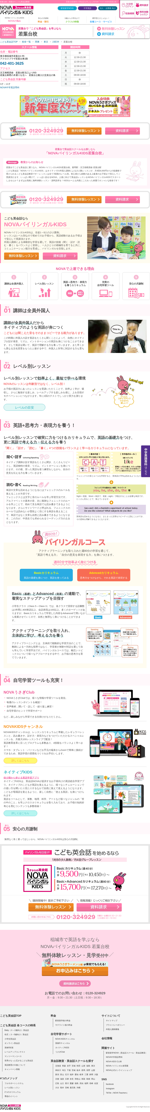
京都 (57, 1079)
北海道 (58, 1066)
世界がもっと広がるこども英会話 (19, 1060)
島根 (88, 1079)
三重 (86, 1074)
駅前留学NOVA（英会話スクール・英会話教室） (126, 1053)
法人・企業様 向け (107, 8)
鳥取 (83, 1079)
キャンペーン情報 (12, 1069)
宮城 (73, 1066)
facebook (110, 1084)
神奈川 (58, 1070)
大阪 (96, 1074)
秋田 (78, 1066)
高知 (81, 1083)
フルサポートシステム (14, 1083)
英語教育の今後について (15, 1065)
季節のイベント (11, 1096)
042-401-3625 (12, 63)
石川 (67, 1074)
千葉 (69, 1070)
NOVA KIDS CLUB (114, 1061)
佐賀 (96, 1083)
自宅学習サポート (61, 1034)
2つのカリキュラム (13, 1092)
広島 (57, 1083)
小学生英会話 (10, 1039)
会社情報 (107, 1038)
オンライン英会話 (12, 1043)
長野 (88, 1070)
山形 (83, 1066)
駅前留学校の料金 (62, 1020)
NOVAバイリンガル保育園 (117, 1066)
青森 (64, 1066)
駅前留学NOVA (67, 8)
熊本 (62, 1088)
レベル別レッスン (12, 1088)
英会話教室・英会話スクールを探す (72, 1060)
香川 (67, 1083)
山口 (62, 1083)
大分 (57, 1088)
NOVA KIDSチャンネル (65, 1039)
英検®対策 (9, 1048)
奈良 (72, 1079)
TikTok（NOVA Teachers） (117, 1093)
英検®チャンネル (62, 1043)
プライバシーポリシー (115, 1025)
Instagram (110, 1088)
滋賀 (62, 1079)
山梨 (93, 1070)
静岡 (91, 1074)
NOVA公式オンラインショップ (119, 1070)
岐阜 (81, 1074)
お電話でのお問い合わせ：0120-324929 (75, 993)
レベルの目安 (24, 407)
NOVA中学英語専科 (10, 87)
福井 (72, 1074)
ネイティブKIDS (62, 1048)
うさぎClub (60, 1052)
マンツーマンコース (13, 1056)
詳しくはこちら (20, 760)
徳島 (76, 1083)
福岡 (86, 1083)
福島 (88, 1066)
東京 (46, 42)
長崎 (91, 1083)
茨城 (73, 1070)
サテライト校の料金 (63, 1025)
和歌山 (77, 1079)
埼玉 (64, 1070)
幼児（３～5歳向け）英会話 (16, 1034)
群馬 (83, 1070)
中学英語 (87, 8)
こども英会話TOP (9, 42)
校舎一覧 (26, 42)
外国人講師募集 (112, 1029)
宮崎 (67, 1088)
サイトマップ (111, 1020)
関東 (37, 42)
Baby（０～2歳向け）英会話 (17, 1030)
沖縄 (78, 1088)
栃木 (78, 1070)
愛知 (76, 1074)
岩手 (69, 1066)
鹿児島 (72, 1088)
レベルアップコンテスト (15, 1052)
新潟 (57, 1074)
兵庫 (67, 1079)
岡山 (93, 1079)
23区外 (55, 42)
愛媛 (72, 1083)
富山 (62, 1074)
